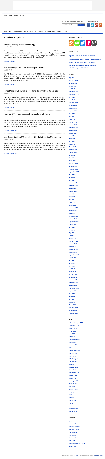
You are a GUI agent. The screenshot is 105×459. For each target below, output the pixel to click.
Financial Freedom (74, 438)
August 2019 (72, 86)
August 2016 (72, 133)
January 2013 (73, 210)
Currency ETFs (73, 345)
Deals (59, 31)
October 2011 (73, 252)
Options (71, 392)
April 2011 (72, 269)
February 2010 (73, 307)
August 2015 (72, 152)
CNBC (70, 421)
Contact (16, 15)
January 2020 (73, 83)
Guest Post (72, 370)
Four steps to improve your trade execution (82, 65)
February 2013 (73, 208)
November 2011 (73, 249)
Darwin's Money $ (74, 426)
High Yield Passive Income (77, 443)
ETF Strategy (73, 361)
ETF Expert (72, 435)
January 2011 (73, 277)
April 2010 (72, 302)
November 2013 (73, 185)
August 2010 (72, 291)
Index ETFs (72, 378)
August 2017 (72, 111)
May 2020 (72, 78)
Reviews (65, 31)
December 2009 (73, 313)
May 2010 (72, 299)
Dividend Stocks (74, 429)
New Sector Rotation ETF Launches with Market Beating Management (32, 137)
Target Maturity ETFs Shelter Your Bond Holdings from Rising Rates (31, 91)
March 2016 (72, 147)
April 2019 (72, 89)
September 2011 (74, 255)
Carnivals (72, 336)
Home (5, 15)
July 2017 (72, 114)
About (10, 15)
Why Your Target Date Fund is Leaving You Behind (24, 67)
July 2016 (72, 136)
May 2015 (72, 158)
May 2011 (72, 266)
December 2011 (73, 246)
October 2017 (73, 108)
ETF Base (29, 23)
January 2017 (73, 125)
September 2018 (74, 94)
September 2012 (74, 221)
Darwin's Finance (74, 424)
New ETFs (72, 386)
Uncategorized (73, 408)
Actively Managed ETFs (76, 323)
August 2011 (72, 257)
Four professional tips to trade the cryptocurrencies (85, 59)
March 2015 (72, 161)
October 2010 (73, 285)
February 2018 (73, 102)
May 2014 (72, 180)
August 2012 (72, 224)
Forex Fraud (72, 440)
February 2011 (73, 274)
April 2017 (72, 119)
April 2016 (72, 144)
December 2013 (73, 183)
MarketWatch (73, 446)
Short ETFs (72, 400)
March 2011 (72, 271)
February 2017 (73, 122)
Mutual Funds (73, 384)
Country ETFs (73, 342)
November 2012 (73, 216)
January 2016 (73, 149)
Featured (71, 364)
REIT (70, 395)
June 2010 (72, 296)
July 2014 (72, 174)
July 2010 (72, 294)
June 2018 (72, 100)
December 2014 (73, 169)
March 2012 (72, 238)
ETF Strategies (39, 31)
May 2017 (72, 116)
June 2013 (72, 197)
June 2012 (72, 230)
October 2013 (73, 188)
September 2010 (74, 288)
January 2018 (73, 105)
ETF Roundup (73, 356)
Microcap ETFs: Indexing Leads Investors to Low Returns (27, 114)
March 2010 (72, 305)
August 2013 (72, 191)
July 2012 (72, 227)
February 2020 (73, 80)
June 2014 (72, 177)
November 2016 (73, 127)
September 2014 (74, 172)
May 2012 (72, 233)
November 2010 (73, 282)
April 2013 (72, 202)
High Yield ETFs (28, 31)
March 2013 (72, 205)
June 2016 (72, 138)
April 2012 (72, 235)
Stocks (71, 403)
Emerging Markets (50, 31)
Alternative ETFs (74, 325)
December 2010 (73, 280)
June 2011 (72, 263)
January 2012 (73, 244)
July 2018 (72, 97)
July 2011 (72, 260)
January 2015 (73, 166)
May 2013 (72, 199)
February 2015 (73, 163)
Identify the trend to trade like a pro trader (82, 62)
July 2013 (72, 194)
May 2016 (72, 141)
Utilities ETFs (73, 411)
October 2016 (73, 130)
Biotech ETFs (73, 328)
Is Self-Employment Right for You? (79, 68)
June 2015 (72, 155)
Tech (70, 406)
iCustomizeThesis (98, 455)
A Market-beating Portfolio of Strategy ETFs (21, 44)
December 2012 (73, 213)
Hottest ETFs (7, 31)
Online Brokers (73, 389)
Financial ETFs (73, 367)
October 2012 (73, 219)
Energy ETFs (73, 353)
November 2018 (73, 91)
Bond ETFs (72, 334)
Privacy (22, 15)
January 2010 (73, 310)
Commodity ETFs (17, 31)
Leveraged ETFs (74, 381)
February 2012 (73, 241)
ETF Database (73, 432)
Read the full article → (11, 61)
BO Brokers (72, 331)
